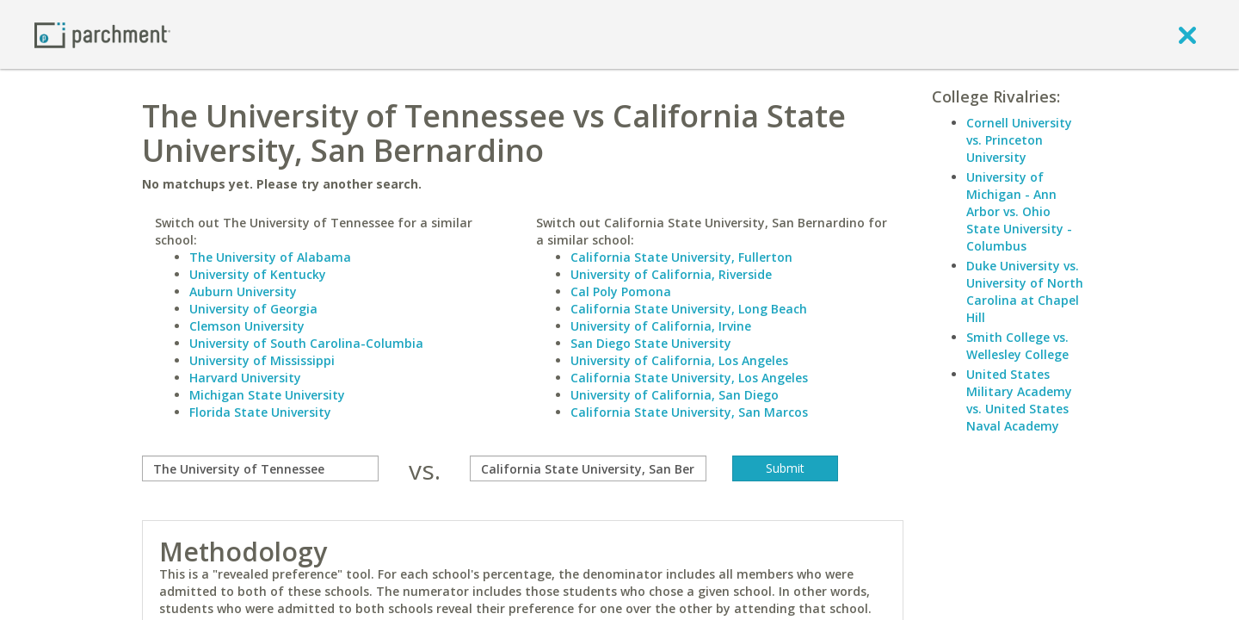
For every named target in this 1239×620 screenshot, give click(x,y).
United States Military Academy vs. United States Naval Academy (1019, 400)
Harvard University (245, 377)
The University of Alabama (270, 257)
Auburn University (243, 291)
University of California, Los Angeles (679, 360)
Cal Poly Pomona (620, 291)
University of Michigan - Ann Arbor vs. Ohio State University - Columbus (1019, 211)
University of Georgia (253, 309)
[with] (588, 468)
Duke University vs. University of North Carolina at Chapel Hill (1024, 291)
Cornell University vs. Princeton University (1019, 140)
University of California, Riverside (671, 274)
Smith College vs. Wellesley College (1017, 346)
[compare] (260, 468)
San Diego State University (650, 343)
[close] (1187, 34)
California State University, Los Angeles (689, 377)
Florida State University (260, 412)
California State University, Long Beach (688, 309)
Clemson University (247, 326)
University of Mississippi (262, 360)
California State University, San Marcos (689, 412)
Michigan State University (267, 395)
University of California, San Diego (674, 395)
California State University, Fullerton (681, 257)
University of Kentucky (257, 274)
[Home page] (102, 34)
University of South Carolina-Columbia (306, 343)
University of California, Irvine (660, 326)
